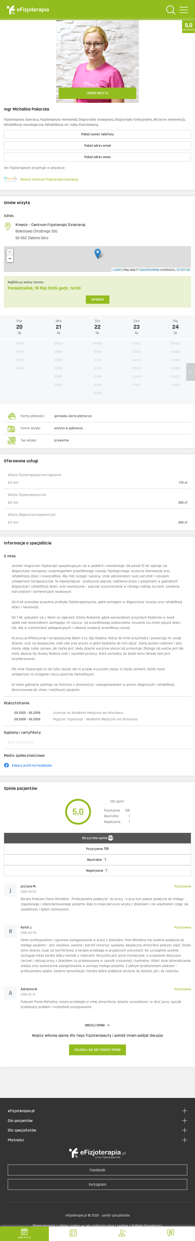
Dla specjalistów (22, 1130)
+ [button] (10, 252)
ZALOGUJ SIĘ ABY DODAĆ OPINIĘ (97, 1050)
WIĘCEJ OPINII (97, 1025)
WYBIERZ (97, 299)
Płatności (16, 1140)
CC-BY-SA (183, 269)
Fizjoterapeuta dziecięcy (21, 119)
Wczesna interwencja (169, 119)
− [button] (10, 259)
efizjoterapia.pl (21, 1111)
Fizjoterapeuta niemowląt (58, 119)
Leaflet (117, 269)
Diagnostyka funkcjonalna (133, 119)
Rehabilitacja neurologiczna (23, 124)
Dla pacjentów (20, 1120)
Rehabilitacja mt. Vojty (61, 124)
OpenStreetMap (149, 269)
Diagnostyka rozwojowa (95, 119)
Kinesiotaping (88, 124)
